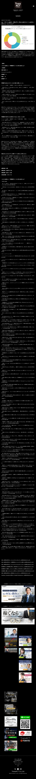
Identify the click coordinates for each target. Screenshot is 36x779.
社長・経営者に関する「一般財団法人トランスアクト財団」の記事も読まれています (17, 562)
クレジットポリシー (18, 763)
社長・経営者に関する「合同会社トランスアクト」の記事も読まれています (15, 573)
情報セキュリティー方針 (18, 761)
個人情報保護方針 (18, 760)
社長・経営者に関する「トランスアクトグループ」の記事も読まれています (15, 560)
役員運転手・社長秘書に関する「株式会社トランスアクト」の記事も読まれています (17, 566)
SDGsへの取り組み (18, 759)
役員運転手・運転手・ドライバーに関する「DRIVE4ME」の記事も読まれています (17, 568)
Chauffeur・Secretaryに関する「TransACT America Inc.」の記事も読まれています (17, 575)
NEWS (18, 16)
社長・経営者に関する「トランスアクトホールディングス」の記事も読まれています (17, 564)
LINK (18, 765)
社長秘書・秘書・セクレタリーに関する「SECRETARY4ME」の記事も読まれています (17, 570)
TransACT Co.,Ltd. (18, 771)
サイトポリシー (18, 764)
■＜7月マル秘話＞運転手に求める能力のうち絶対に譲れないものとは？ (17, 23)
